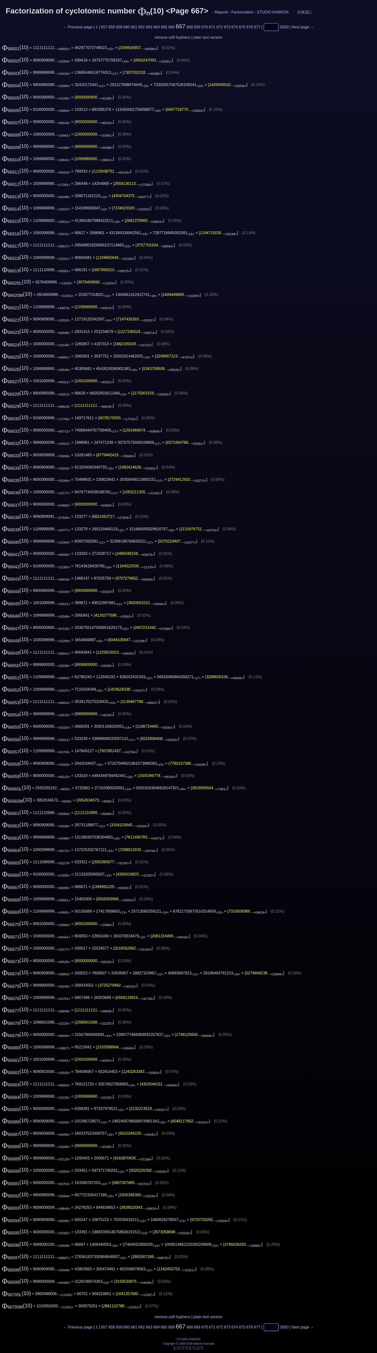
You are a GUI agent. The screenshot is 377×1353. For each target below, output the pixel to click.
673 (227, 27)
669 (197, 27)
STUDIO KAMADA (273, 12)
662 (141, 27)
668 (190, 27)
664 (156, 27)
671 (212, 27)
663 (149, 27)
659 (119, 27)
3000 (284, 27)
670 (204, 27)
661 (134, 27)
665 (164, 27)
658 (111, 27)
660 (126, 27)
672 (219, 27)
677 (257, 27)
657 (104, 27)
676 (249, 27)
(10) (15, 47)
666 (171, 27)
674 (235, 27)
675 (242, 27)
